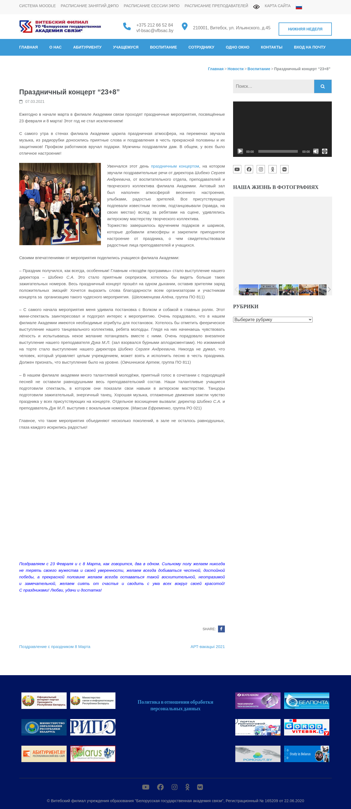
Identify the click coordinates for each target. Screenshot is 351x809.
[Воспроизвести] (240, 151)
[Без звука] (316, 151)
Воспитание (163, 47)
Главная (28, 47)
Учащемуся (125, 47)
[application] (282, 129)
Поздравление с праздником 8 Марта (54, 646)
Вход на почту (309, 47)
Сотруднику (201, 47)
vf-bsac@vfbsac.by (154, 30)
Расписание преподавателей (216, 6)
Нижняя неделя (305, 29)
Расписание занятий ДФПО (90, 6)
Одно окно (237, 47)
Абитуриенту (87, 47)
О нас (55, 47)
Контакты (271, 47)
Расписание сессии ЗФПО (152, 6)
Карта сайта (278, 6)
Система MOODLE (37, 6)
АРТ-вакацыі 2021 (208, 646)
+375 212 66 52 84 (154, 25)
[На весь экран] (324, 151)
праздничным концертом (175, 166)
